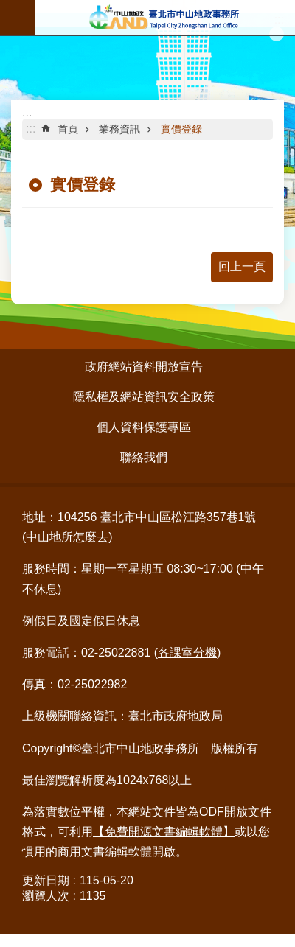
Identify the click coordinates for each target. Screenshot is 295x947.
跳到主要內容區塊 (7, 7)
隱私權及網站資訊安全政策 (144, 397)
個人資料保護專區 (144, 427)
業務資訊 (119, 129)
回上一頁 (242, 266)
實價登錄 (181, 129)
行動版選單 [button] (17, 17)
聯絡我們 (143, 457)
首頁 (68, 129)
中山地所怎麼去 (67, 537)
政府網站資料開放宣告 (144, 366)
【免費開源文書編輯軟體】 (164, 831)
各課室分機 (187, 652)
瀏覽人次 (45, 896)
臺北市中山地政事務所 (165, 17)
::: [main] (30, 128)
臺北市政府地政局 (175, 716)
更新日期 (45, 880)
